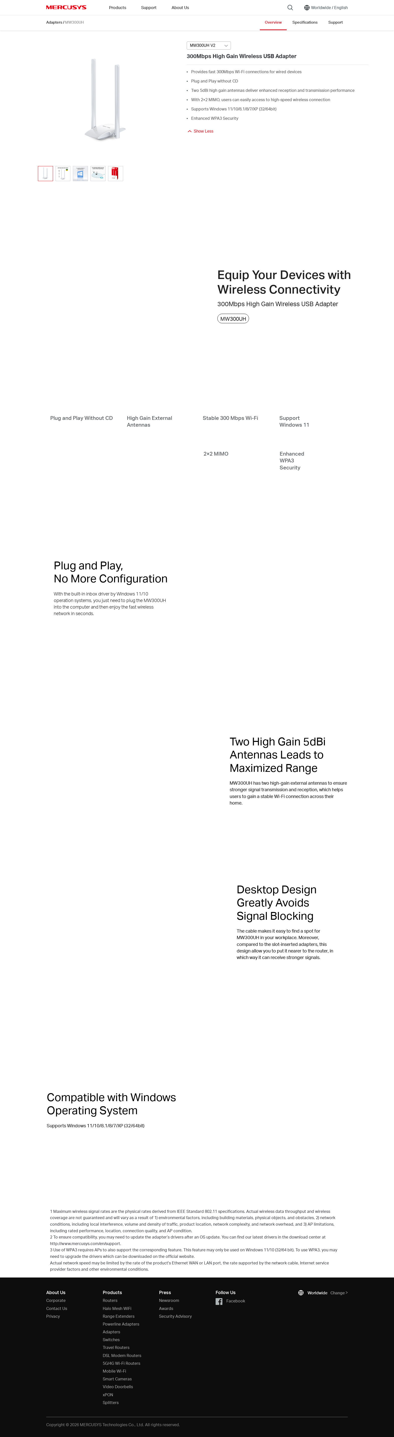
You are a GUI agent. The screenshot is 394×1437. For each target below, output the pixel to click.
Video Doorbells (118, 1386)
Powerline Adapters (121, 1324)
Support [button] (149, 7)
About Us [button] (180, 7)
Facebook (230, 1301)
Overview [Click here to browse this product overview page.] (273, 22)
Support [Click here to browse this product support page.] (335, 22)
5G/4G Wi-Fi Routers (121, 1363)
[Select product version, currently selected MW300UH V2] (209, 46)
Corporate (56, 1300)
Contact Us (56, 1308)
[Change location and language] (326, 7)
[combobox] (209, 46)
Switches (111, 1339)
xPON (108, 1394)
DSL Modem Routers (122, 1355)
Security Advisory (175, 1316)
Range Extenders (118, 1316)
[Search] (290, 7)
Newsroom (169, 1300)
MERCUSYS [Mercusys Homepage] (66, 7)
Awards (166, 1308)
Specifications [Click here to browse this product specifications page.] (305, 22)
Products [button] (117, 7)
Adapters (54, 22)
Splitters (111, 1402)
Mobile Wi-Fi (114, 1371)
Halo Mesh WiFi (117, 1308)
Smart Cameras (117, 1378)
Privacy (53, 1316)
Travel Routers (116, 1347)
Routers (110, 1300)
